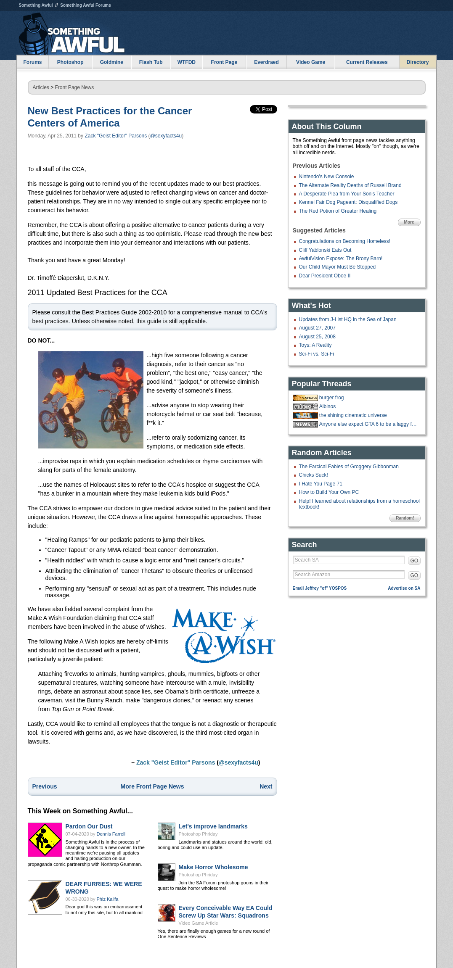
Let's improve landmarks (213, 826)
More (409, 222)
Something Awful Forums (85, 5)
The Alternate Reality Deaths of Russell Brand (350, 185)
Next (266, 786)
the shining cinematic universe (353, 415)
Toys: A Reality (315, 345)
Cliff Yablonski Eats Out (325, 250)
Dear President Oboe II (325, 276)
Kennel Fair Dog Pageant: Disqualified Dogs (348, 202)
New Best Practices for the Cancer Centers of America (110, 117)
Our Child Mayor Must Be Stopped (337, 267)
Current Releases (367, 62)
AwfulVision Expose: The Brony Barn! (341, 258)
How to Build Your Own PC (329, 492)
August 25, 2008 (317, 337)
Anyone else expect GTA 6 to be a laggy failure (369, 424)
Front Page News (74, 87)
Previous (44, 786)
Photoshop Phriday (198, 833)
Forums (32, 62)
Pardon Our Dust (89, 826)
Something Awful (36, 5)
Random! (405, 518)
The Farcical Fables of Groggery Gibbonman (349, 466)
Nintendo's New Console (326, 176)
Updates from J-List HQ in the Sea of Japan (348, 319)
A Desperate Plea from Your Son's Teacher (347, 194)
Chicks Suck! (313, 475)
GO (415, 561)
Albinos (327, 406)
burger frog (331, 398)
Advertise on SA (404, 588)
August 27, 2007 (317, 328)
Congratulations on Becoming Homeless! (344, 241)
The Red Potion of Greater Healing (338, 211)
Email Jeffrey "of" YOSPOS (320, 588)
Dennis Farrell (111, 833)
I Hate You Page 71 (320, 484)
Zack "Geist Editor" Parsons (116, 136)
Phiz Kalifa (108, 899)
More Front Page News (152, 786)
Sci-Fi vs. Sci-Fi (316, 354)
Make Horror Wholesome (213, 867)
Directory (418, 62)
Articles (41, 87)
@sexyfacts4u (166, 136)
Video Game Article (198, 923)
